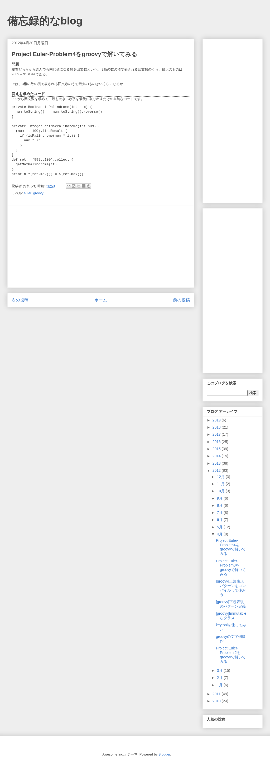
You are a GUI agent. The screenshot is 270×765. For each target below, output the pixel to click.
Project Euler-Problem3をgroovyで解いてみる (231, 567)
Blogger (164, 754)
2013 (217, 463)
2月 (220, 677)
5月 (220, 527)
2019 (217, 420)
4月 (220, 534)
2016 (217, 442)
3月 (220, 670)
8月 (220, 505)
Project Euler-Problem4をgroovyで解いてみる (231, 547)
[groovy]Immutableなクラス (231, 615)
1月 (220, 685)
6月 (220, 520)
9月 (220, 498)
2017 (217, 434)
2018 (217, 427)
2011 (217, 694)
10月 (221, 491)
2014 (217, 456)
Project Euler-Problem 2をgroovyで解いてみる (231, 654)
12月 (221, 477)
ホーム (100, 300)
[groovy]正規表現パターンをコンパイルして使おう (231, 588)
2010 (217, 701)
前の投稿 (181, 300)
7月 (220, 512)
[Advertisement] (100, 247)
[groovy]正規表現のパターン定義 (231, 604)
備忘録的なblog (45, 21)
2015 (217, 449)
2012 (217, 470)
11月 (221, 484)
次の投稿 (20, 300)
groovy (38, 193)
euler (27, 193)
